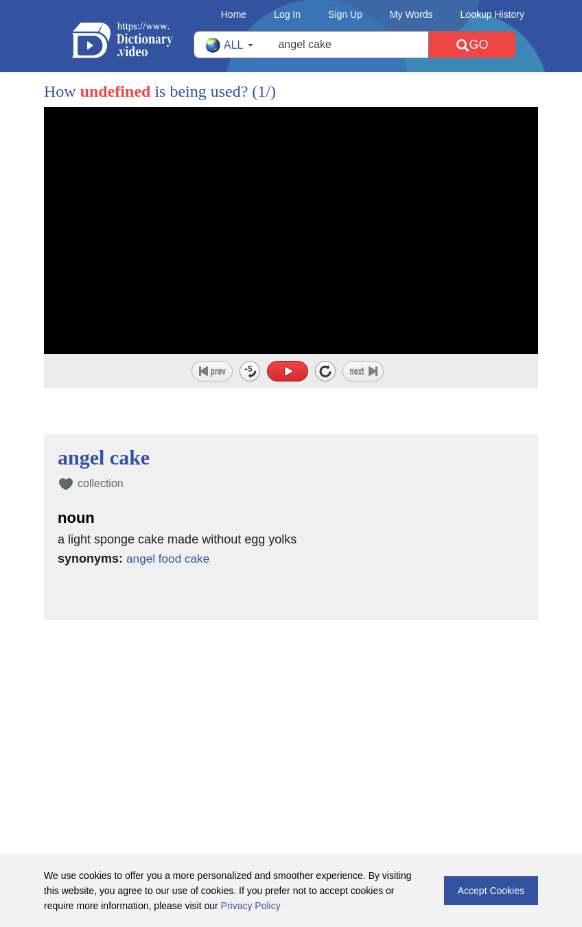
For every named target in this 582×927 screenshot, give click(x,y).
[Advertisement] (291, 709)
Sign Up (345, 14)
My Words (411, 14)
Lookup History (492, 14)
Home (233, 14)
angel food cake (169, 558)
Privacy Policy (251, 905)
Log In (287, 14)
